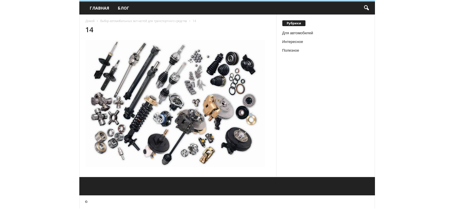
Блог (123, 8)
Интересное (292, 41)
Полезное (290, 50)
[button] (366, 8)
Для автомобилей (297, 33)
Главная (99, 8)
